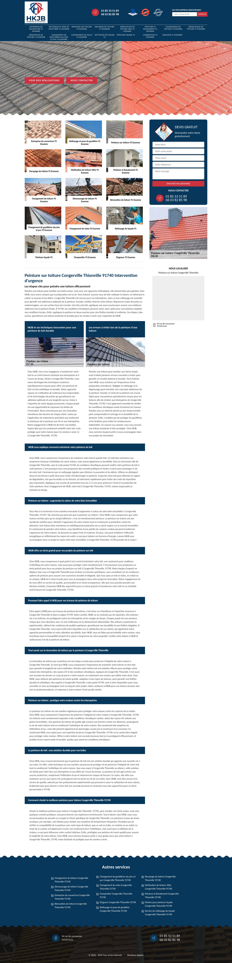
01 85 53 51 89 (110, 10)
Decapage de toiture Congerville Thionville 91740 (160, 878)
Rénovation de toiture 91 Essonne (36, 36)
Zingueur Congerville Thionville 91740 (118, 902)
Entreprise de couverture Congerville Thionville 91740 (72, 897)
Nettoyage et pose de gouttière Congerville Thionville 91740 (114, 909)
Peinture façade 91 (126, 35)
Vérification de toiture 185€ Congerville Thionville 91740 (158, 887)
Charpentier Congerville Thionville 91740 (116, 895)
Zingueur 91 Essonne (172, 35)
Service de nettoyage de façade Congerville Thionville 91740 (160, 912)
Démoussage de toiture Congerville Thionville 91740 (71, 888)
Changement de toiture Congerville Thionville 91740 (71, 880)
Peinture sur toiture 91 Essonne (82, 28)
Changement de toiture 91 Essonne (173, 28)
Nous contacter (82, 80)
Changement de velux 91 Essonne (81, 36)
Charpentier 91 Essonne (150, 36)
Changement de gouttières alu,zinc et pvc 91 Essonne (58, 37)
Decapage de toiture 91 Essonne (104, 28)
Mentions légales (135, 955)
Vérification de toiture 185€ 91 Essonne (127, 29)
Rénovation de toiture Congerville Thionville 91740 (71, 905)
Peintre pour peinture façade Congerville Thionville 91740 (159, 904)
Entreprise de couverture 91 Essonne (36, 29)
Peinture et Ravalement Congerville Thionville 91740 (162, 895)
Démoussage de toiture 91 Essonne (196, 28)
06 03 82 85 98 (110, 14)
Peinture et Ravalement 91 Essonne (150, 29)
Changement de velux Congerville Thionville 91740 (116, 887)
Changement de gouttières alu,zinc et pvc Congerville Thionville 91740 (117, 878)
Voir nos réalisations (44, 80)
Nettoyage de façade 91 (105, 36)
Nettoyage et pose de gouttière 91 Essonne (59, 28)
